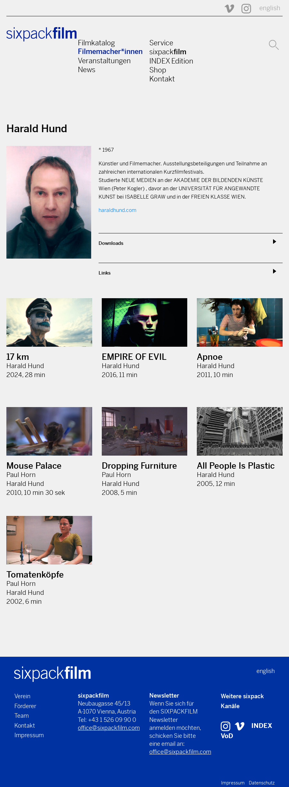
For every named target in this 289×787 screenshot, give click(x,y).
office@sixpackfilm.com (109, 727)
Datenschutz (262, 783)
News (86, 69)
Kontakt (162, 78)
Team (21, 715)
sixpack (167, 51)
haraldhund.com (118, 210)
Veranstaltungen (104, 60)
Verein (22, 696)
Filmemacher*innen (110, 51)
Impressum (29, 735)
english (269, 8)
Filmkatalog (96, 42)
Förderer (25, 706)
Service (161, 42)
